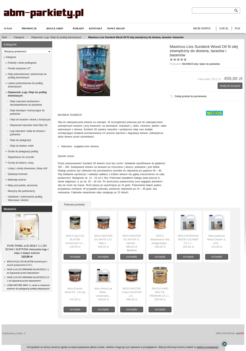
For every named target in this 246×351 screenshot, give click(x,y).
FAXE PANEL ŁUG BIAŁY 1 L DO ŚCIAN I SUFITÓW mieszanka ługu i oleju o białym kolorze (27, 249)
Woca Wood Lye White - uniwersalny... (103, 292)
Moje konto (202, 28)
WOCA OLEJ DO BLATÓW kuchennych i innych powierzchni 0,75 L (27, 263)
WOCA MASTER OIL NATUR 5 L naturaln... (132, 239)
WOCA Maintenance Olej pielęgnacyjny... (160, 239)
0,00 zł (223, 28)
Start (4, 37)
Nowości (10, 209)
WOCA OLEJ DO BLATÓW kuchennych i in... (75, 239)
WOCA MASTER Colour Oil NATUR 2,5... (131, 292)
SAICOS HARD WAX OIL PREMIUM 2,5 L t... (160, 292)
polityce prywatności (207, 347)
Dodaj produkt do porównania (191, 96)
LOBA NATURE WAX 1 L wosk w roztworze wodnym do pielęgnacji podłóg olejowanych (28, 287)
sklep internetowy (225, 333)
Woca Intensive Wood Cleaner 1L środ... (216, 239)
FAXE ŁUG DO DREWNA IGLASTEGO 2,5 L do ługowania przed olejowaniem (28, 279)
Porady (78, 28)
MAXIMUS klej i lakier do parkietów (201, 64)
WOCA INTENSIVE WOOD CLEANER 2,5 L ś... (188, 239)
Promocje (29, 28)
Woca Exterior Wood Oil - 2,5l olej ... (75, 292)
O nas (8, 28)
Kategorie (19, 37)
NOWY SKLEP (116, 28)
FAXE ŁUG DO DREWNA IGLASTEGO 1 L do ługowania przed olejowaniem (28, 271)
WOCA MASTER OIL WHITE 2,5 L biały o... (103, 239)
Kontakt (95, 28)
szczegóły (75, 256)
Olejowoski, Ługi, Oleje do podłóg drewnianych (56, 37)
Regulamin (55, 28)
